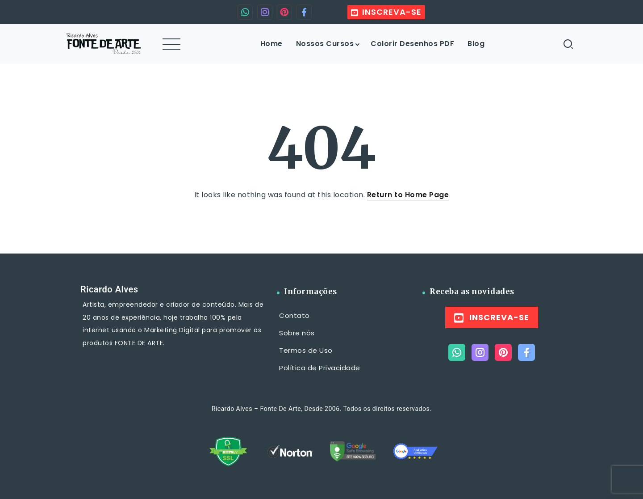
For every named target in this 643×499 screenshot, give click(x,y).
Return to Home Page (408, 195)
